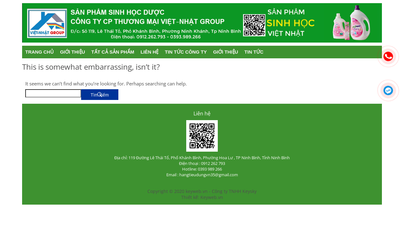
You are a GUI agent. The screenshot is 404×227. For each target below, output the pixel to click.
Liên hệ (149, 52)
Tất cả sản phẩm (112, 52)
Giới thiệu (72, 52)
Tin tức (253, 52)
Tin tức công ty (186, 52)
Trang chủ (39, 52)
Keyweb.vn (211, 197)
